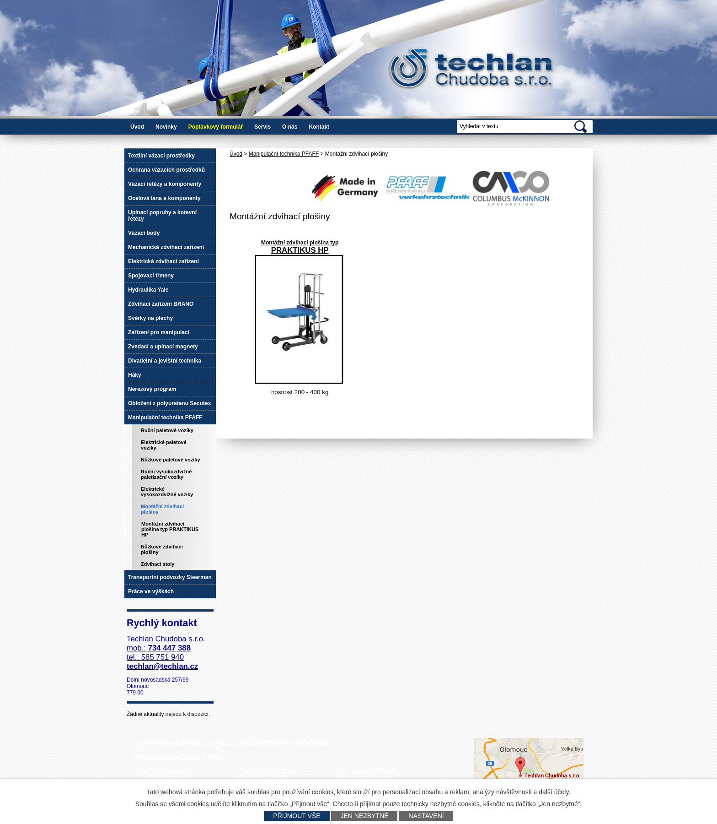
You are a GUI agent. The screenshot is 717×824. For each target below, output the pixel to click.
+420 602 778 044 (373, 771)
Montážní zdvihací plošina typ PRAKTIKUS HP (169, 529)
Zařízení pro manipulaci (158, 332)
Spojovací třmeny (151, 275)
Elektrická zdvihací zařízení (163, 261)
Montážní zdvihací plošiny (162, 509)
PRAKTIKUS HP (300, 250)
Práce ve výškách (151, 591)
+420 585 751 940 (266, 777)
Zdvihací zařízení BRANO (160, 304)
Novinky (166, 127)
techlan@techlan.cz (377, 777)
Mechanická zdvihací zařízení (166, 247)
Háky (134, 375)
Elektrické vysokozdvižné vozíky (167, 491)
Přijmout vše (296, 815)
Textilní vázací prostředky (161, 155)
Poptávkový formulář (215, 127)
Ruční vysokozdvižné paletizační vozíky (166, 474)
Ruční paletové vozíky (167, 430)
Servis (262, 127)
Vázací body (144, 233)
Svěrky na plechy (150, 318)
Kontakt (319, 127)
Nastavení (426, 815)
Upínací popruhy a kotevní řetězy (162, 215)
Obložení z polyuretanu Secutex (169, 403)
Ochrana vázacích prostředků (166, 170)
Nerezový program (152, 389)
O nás (289, 127)
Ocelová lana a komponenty (164, 198)
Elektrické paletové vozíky (164, 444)
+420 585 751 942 (275, 771)
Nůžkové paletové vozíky (170, 459)
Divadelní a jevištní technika (164, 361)
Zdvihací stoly (157, 564)
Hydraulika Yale (148, 290)
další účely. (554, 792)
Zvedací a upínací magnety (163, 346)
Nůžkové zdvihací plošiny (162, 549)
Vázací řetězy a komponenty (164, 184)
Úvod (137, 127)
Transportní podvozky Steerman (170, 577)
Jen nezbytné (364, 815)
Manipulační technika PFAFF (284, 154)
